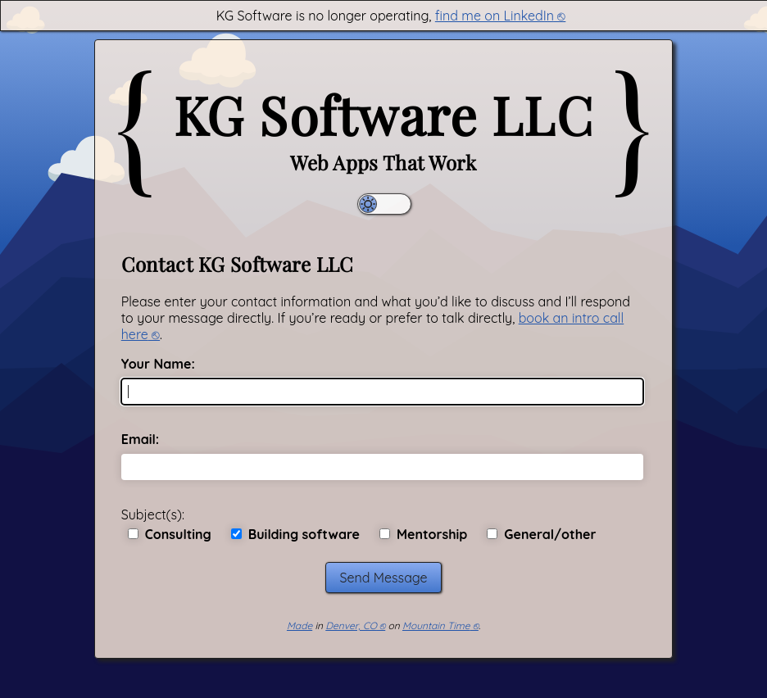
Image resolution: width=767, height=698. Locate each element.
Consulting (169, 534)
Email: (140, 439)
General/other (541, 534)
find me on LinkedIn (494, 15)
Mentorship (423, 534)
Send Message (383, 577)
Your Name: (158, 364)
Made (299, 625)
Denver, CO (351, 625)
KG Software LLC (384, 114)
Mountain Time (436, 625)
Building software (295, 534)
